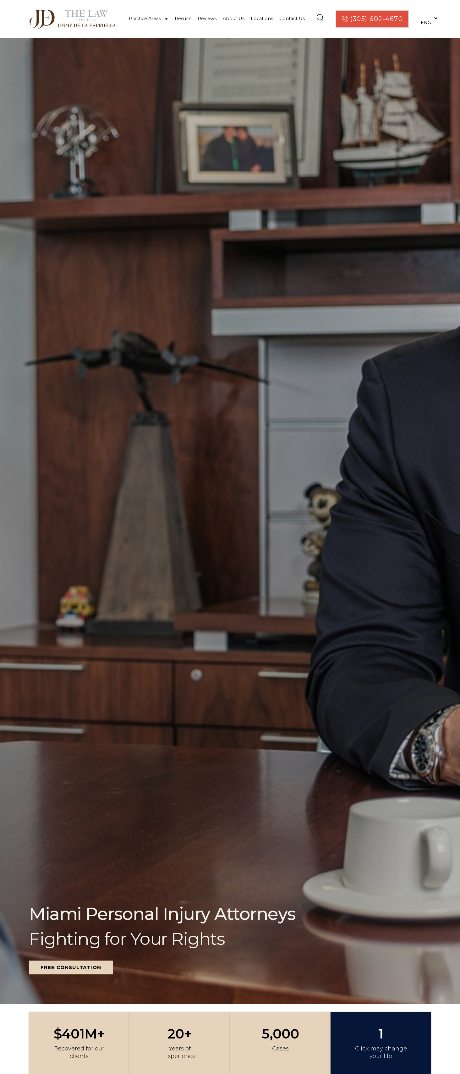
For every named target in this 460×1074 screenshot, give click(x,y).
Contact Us (292, 18)
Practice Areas (149, 19)
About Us (233, 18)
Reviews (207, 18)
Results (183, 18)
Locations (262, 18)
